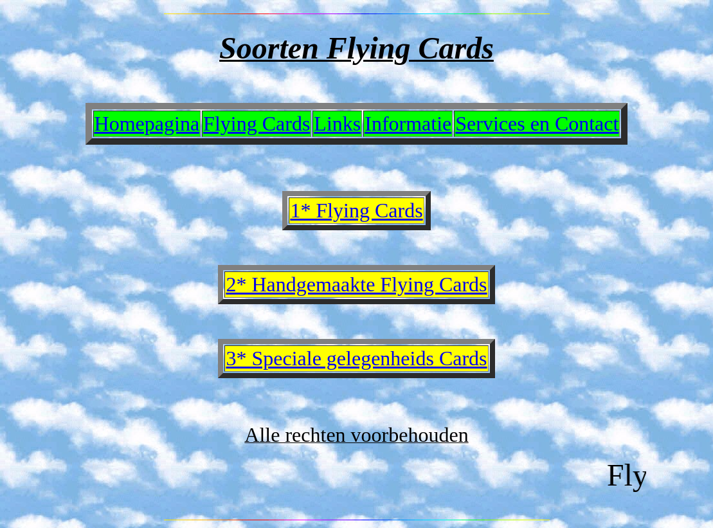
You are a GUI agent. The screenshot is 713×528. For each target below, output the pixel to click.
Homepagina (147, 123)
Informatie (408, 123)
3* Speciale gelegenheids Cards (356, 358)
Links (337, 123)
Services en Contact (536, 123)
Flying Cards (256, 123)
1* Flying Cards (356, 210)
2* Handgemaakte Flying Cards (356, 284)
